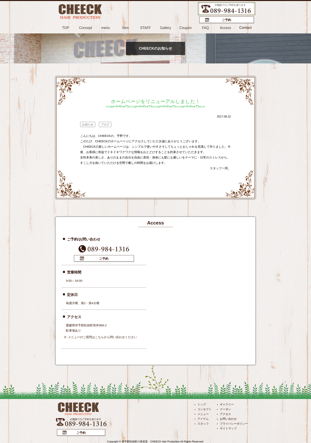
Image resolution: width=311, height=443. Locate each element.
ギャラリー (227, 403)
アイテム (203, 418)
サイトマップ (228, 427)
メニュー (203, 413)
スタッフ (203, 423)
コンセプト (204, 408)
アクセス (225, 413)
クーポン (225, 408)
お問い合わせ (228, 418)
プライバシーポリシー (234, 423)
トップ (201, 403)
